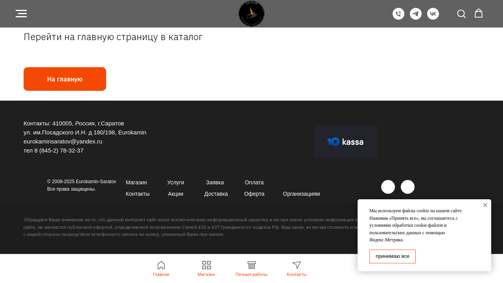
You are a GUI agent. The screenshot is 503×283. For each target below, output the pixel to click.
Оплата (254, 182)
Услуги (175, 182)
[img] (388, 187)
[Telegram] (416, 17)
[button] (461, 13)
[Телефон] (398, 17)
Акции (175, 194)
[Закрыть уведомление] (485, 205)
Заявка (215, 182)
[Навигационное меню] (21, 14)
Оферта (254, 194)
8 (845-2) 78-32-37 (58, 150)
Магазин (136, 182)
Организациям (301, 194)
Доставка (216, 194)
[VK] (433, 17)
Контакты (137, 194)
